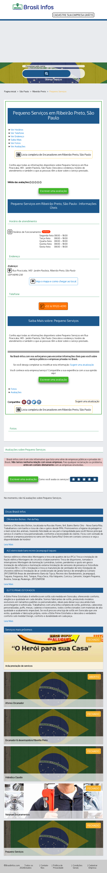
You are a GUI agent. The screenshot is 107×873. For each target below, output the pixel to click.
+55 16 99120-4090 (53, 306)
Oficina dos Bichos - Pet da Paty (22, 518)
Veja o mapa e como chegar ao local (53, 281)
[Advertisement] (53, 41)
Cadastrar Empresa (93, 866)
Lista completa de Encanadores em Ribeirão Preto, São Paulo (53, 154)
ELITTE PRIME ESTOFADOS (20, 589)
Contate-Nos (45, 866)
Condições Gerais (77, 866)
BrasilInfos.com (13, 865)
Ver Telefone (16, 132)
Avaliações (14, 391)
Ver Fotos (14, 142)
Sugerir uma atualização (82, 364)
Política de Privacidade (58, 866)
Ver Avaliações (16, 146)
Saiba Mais (14, 139)
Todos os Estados (28, 866)
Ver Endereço (16, 136)
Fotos (12, 388)
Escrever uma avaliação (53, 190)
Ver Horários (15, 129)
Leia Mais (8, 544)
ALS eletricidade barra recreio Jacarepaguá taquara (31, 550)
